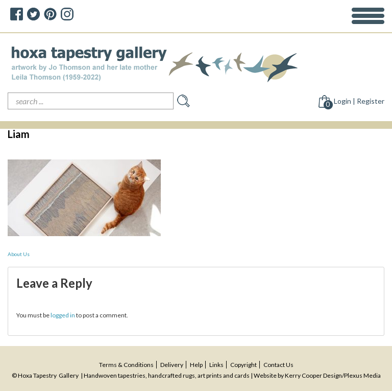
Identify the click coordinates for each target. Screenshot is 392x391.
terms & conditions (126, 365)
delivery (171, 365)
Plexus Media (362, 375)
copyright (243, 365)
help (196, 365)
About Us (19, 254)
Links (216, 365)
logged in (63, 315)
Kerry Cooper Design (313, 375)
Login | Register (359, 101)
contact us (278, 365)
